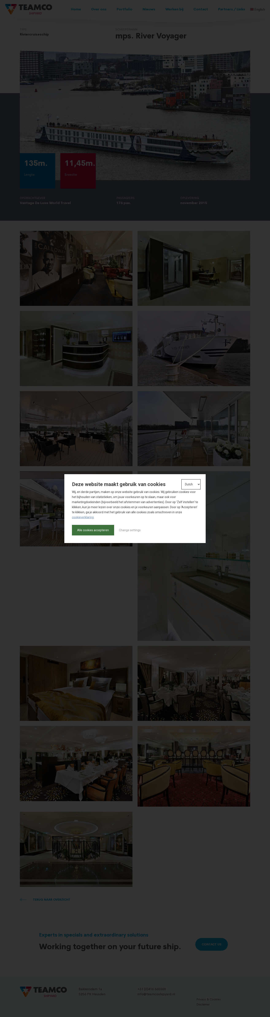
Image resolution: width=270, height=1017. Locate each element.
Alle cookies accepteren (93, 530)
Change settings (130, 530)
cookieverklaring (83, 517)
